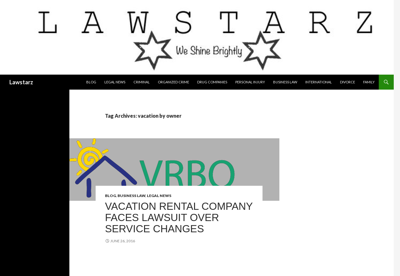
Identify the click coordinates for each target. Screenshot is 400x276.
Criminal (141, 82)
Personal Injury (250, 82)
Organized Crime (173, 82)
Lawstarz (21, 82)
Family (369, 82)
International (318, 82)
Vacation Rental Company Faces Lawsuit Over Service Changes (178, 217)
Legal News (114, 82)
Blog (91, 82)
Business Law (285, 82)
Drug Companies (212, 82)
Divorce (347, 82)
